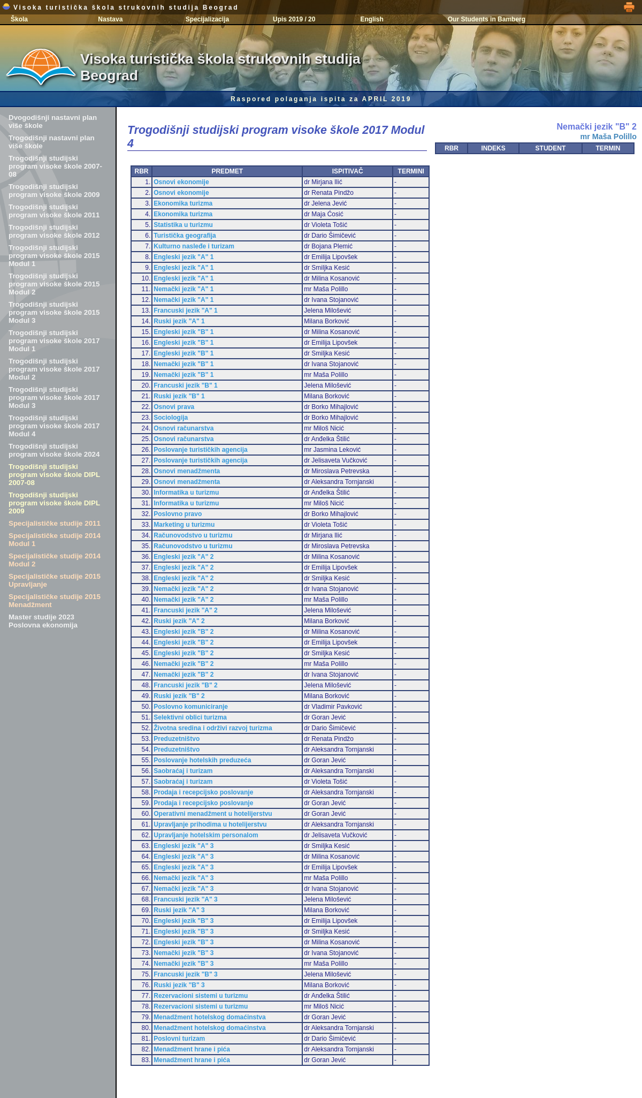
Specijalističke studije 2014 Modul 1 (55, 540)
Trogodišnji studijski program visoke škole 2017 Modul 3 (54, 397)
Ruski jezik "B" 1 (179, 396)
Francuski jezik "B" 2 (185, 685)
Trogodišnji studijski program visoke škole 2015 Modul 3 (54, 312)
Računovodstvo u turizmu (193, 535)
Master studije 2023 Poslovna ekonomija (43, 621)
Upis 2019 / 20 (294, 19)
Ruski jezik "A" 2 (179, 621)
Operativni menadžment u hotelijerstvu (213, 813)
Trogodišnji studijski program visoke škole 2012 (54, 231)
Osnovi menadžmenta (187, 471)
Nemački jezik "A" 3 (183, 878)
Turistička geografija (185, 235)
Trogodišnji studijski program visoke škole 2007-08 (55, 166)
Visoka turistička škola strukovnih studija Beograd (120, 7)
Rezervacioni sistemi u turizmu (201, 995)
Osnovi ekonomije (181, 182)
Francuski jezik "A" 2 (185, 610)
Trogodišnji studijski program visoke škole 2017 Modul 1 (54, 341)
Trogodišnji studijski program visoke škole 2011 (54, 211)
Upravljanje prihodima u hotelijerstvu (210, 824)
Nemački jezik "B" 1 (183, 364)
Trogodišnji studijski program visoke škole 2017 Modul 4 (54, 426)
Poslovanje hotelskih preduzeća (202, 760)
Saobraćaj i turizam (183, 771)
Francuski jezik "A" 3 (185, 899)
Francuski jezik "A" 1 (185, 310)
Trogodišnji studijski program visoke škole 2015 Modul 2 (54, 284)
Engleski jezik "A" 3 (183, 846)
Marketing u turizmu (184, 524)
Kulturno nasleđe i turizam (194, 246)
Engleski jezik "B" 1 (183, 332)
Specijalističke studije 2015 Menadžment (55, 601)
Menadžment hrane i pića (192, 1049)
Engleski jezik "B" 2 (183, 631)
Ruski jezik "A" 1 (179, 321)
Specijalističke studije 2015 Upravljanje (55, 580)
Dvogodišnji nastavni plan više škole (53, 121)
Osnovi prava (174, 407)
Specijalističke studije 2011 (55, 523)
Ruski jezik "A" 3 (179, 910)
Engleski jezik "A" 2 (183, 557)
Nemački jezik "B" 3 (183, 953)
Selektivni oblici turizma (190, 717)
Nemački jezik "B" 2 (183, 664)
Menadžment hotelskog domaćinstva (209, 1017)
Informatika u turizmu (186, 492)
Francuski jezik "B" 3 (185, 974)
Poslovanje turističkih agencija (200, 449)
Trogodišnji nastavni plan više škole (52, 142)
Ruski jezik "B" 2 (179, 696)
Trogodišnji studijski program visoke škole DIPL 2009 (54, 503)
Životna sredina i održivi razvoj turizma (213, 728)
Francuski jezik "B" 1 (185, 385)
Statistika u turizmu (183, 225)
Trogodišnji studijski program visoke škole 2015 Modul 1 (54, 256)
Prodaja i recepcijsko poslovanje (203, 792)
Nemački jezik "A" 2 (183, 589)
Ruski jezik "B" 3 (179, 985)
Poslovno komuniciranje (191, 706)
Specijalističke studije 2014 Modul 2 (55, 560)
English (371, 19)
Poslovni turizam (179, 1038)
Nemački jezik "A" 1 (183, 289)
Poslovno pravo (178, 514)
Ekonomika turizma (183, 203)
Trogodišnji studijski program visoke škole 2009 (54, 191)
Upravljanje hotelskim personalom (206, 835)
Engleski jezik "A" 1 (183, 257)
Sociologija (171, 417)
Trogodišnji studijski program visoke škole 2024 (54, 450)
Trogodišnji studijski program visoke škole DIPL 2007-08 (54, 475)
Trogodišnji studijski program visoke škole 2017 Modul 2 (54, 369)
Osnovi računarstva (183, 428)
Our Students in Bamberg (486, 19)
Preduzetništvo (177, 739)
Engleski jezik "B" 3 (183, 921)
